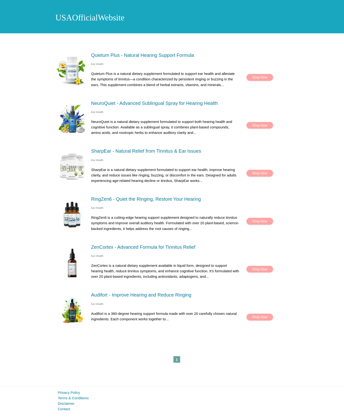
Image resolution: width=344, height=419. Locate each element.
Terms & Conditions (73, 398)
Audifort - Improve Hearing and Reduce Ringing (141, 294)
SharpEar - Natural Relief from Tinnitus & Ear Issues (146, 151)
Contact (64, 409)
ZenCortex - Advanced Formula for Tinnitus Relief (143, 247)
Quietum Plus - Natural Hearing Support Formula (142, 55)
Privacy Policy (69, 392)
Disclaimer (66, 403)
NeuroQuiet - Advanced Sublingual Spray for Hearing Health (154, 103)
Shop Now (260, 77)
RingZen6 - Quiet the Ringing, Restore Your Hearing (146, 199)
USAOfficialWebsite (89, 17)
